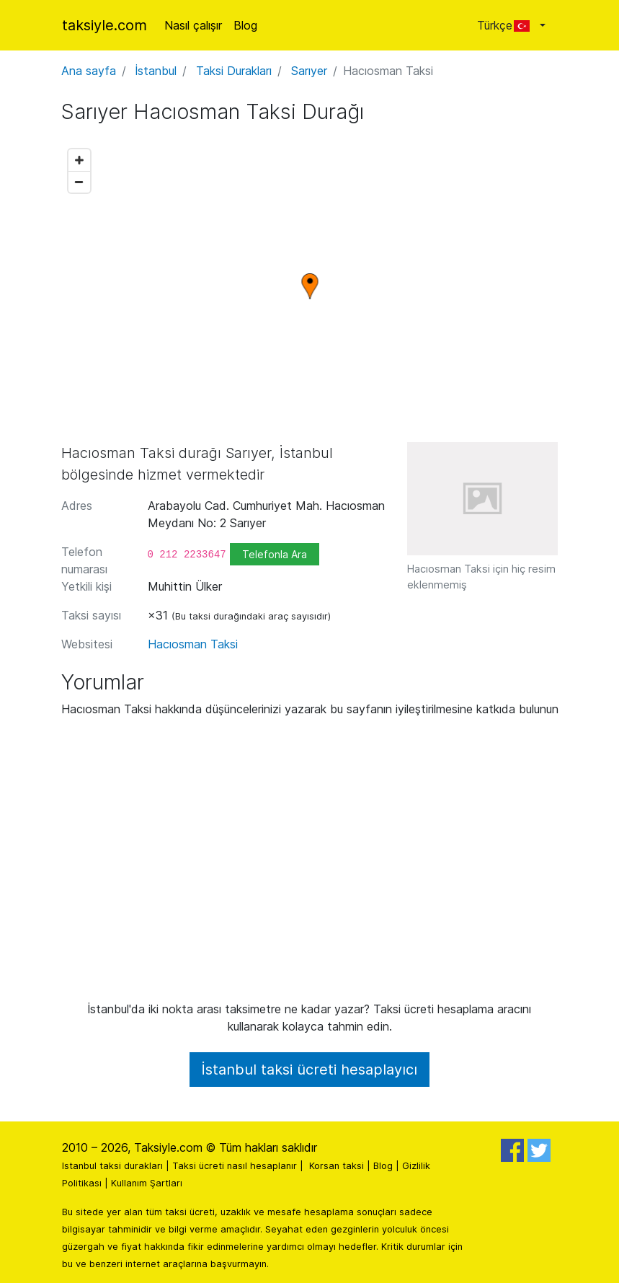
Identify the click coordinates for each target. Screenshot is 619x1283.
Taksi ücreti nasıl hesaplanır (234, 1165)
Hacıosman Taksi (193, 644)
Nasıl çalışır (193, 25)
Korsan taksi (336, 1165)
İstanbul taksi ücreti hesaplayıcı (309, 1069)
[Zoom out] (79, 182)
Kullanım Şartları (146, 1183)
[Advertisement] (309, 865)
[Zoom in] (79, 160)
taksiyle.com (104, 25)
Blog (245, 25)
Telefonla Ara (274, 554)
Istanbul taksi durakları (112, 1165)
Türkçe (507, 25)
